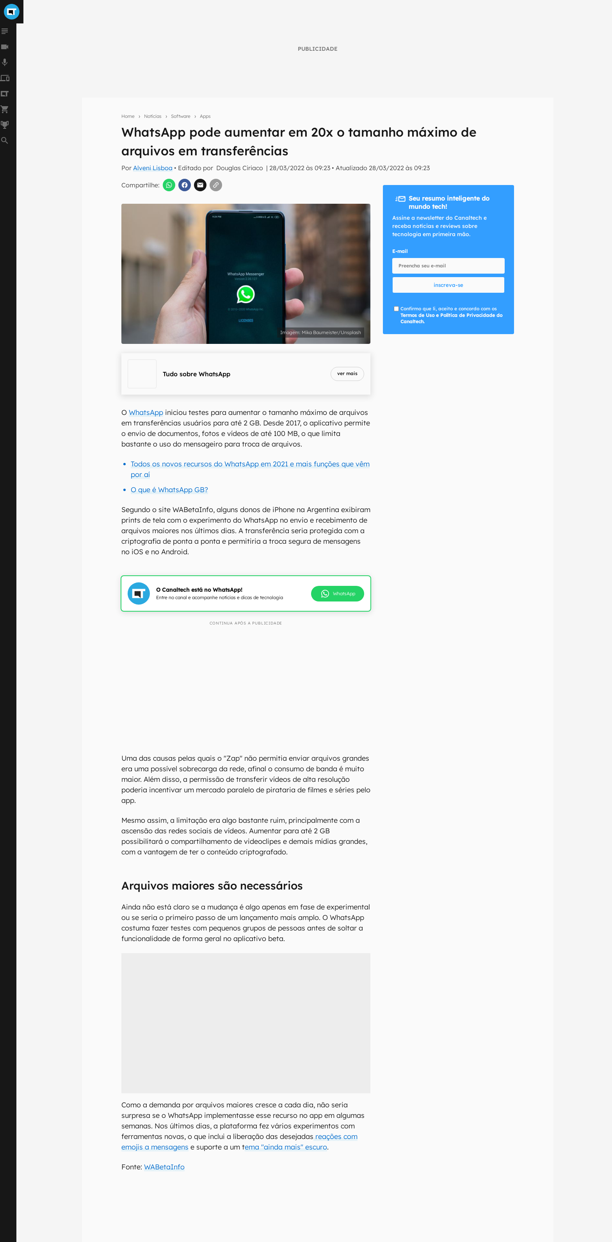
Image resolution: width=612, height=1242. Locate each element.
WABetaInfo (164, 1166)
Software (180, 116)
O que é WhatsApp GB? (169, 489)
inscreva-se (448, 285)
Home (128, 116)
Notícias (153, 116)
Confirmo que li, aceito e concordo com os (451, 315)
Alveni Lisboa (153, 168)
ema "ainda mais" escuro (286, 1146)
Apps (205, 116)
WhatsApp (146, 412)
